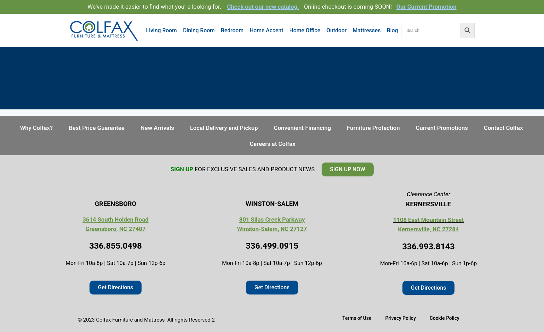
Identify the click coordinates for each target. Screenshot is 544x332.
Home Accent (266, 30)
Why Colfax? (36, 127)
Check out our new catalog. (263, 6)
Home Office (304, 30)
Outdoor (336, 30)
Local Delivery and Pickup (224, 127)
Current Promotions (442, 127)
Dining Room (199, 30)
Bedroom (232, 30)
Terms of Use (357, 318)
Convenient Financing (302, 127)
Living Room (161, 30)
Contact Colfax (503, 127)
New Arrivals (157, 127)
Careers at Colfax (273, 143)
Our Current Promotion (426, 6)
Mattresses (367, 30)
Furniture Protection (373, 127)
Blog (392, 30)
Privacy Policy (400, 318)
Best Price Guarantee (97, 127)
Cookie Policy (444, 318)
